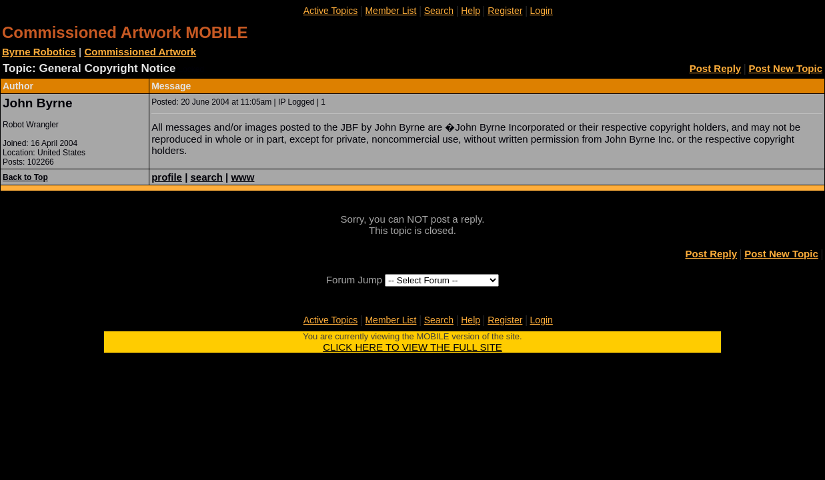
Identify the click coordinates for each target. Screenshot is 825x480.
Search (439, 10)
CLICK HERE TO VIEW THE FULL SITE (412, 347)
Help (470, 10)
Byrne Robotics (39, 51)
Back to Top (25, 177)
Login (541, 10)
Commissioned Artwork (140, 51)
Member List (390, 10)
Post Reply (716, 68)
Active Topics (330, 10)
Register (505, 10)
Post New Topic (785, 68)
